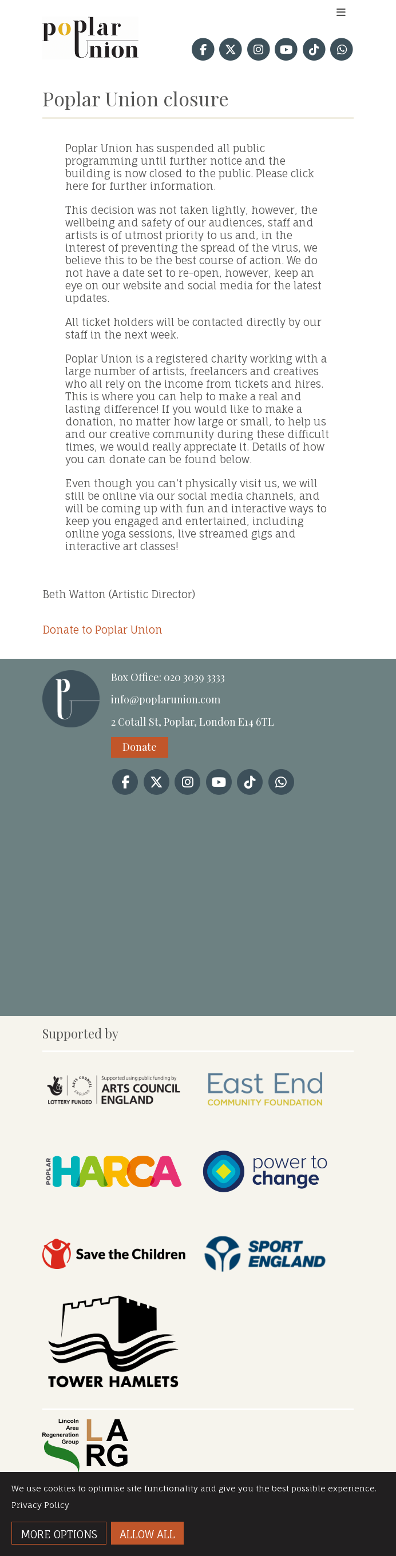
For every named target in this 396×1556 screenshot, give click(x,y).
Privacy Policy (40, 1505)
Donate (139, 747)
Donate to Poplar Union (102, 629)
